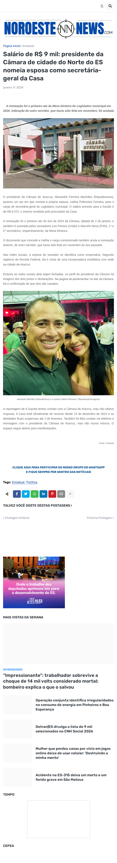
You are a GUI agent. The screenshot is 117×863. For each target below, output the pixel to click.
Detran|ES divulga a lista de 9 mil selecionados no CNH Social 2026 (64, 729)
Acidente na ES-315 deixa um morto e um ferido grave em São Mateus (71, 777)
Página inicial (11, 46)
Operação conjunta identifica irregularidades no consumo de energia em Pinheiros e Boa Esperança (74, 704)
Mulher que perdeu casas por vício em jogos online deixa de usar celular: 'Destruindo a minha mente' (73, 753)
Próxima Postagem (99, 518)
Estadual (28, 46)
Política (31, 482)
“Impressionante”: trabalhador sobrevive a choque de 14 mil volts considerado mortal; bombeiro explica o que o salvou (50, 681)
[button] (101, 6)
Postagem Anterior (17, 518)
